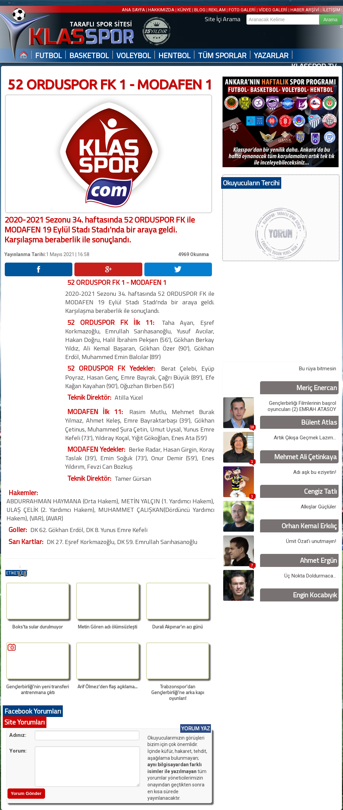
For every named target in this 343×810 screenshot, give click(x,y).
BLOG (199, 9)
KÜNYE (184, 9)
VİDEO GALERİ (273, 9)
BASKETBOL (89, 55)
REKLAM (217, 9)
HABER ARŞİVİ (304, 9)
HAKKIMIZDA (161, 9)
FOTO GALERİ (242, 9)
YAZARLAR (271, 55)
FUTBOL (48, 55)
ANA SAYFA (134, 9)
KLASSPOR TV (314, 66)
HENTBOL (174, 55)
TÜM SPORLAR (222, 55)
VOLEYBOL (133, 55)
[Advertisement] (34, 380)
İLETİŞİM (331, 9)
